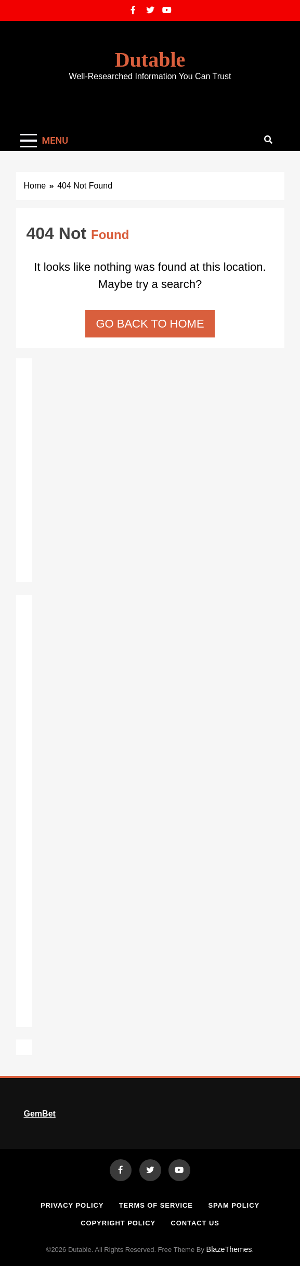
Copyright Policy (118, 1223)
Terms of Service (156, 1205)
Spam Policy (233, 1205)
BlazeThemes (229, 1249)
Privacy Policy (72, 1205)
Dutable (150, 59)
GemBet (40, 1113)
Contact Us (195, 1223)
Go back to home (150, 323)
